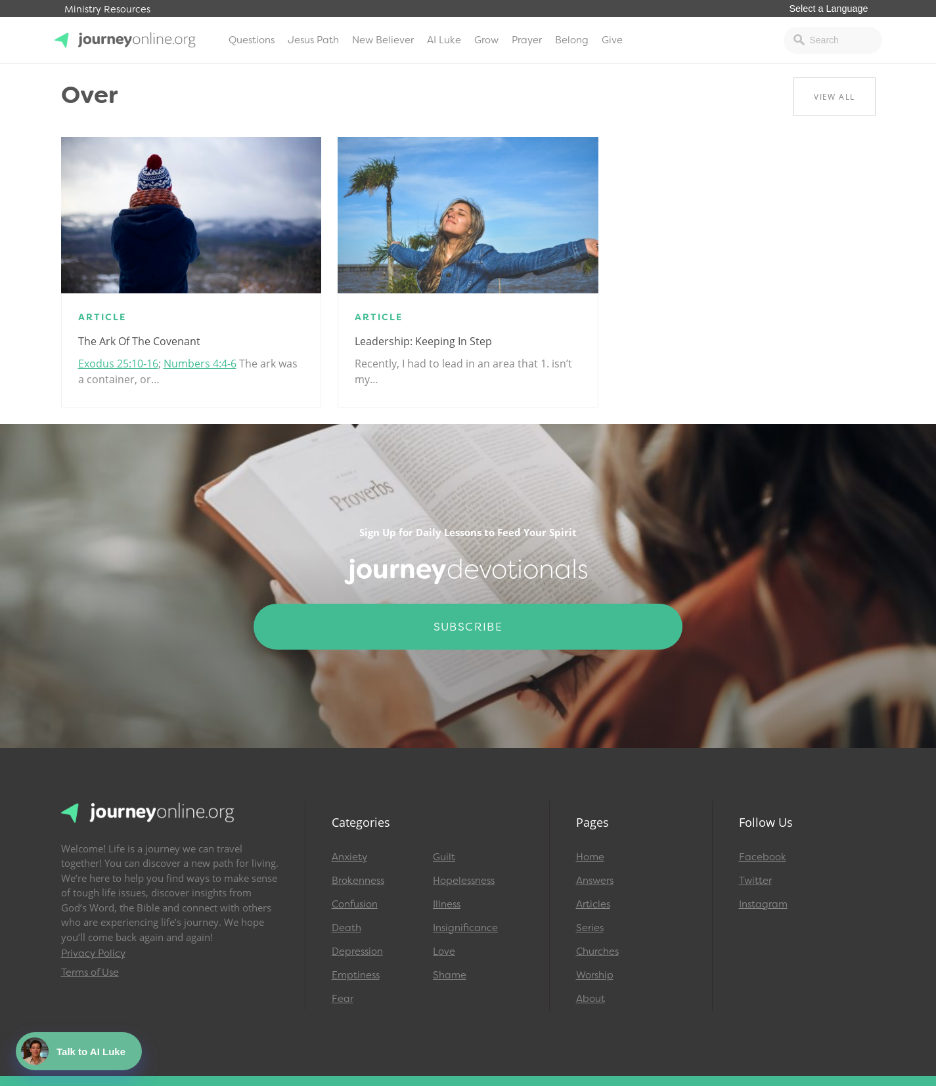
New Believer (383, 40)
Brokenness (358, 880)
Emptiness (356, 975)
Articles (593, 904)
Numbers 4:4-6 (200, 363)
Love (444, 951)
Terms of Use (90, 972)
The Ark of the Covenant (139, 341)
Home (590, 857)
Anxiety (349, 857)
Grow (486, 40)
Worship (594, 975)
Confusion (355, 904)
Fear (342, 998)
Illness (446, 904)
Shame (449, 975)
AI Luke (444, 40)
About (590, 998)
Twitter (755, 880)
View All (834, 96)
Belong (572, 40)
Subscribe (468, 626)
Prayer (527, 40)
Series (590, 927)
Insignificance (465, 927)
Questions (252, 40)
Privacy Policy (93, 953)
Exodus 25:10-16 (118, 363)
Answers (594, 880)
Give (612, 40)
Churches (597, 951)
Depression (357, 951)
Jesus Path (313, 40)
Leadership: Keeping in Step (423, 341)
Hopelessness (464, 880)
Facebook (762, 857)
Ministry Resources (107, 9)
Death (346, 927)
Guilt (444, 857)
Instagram (763, 904)
